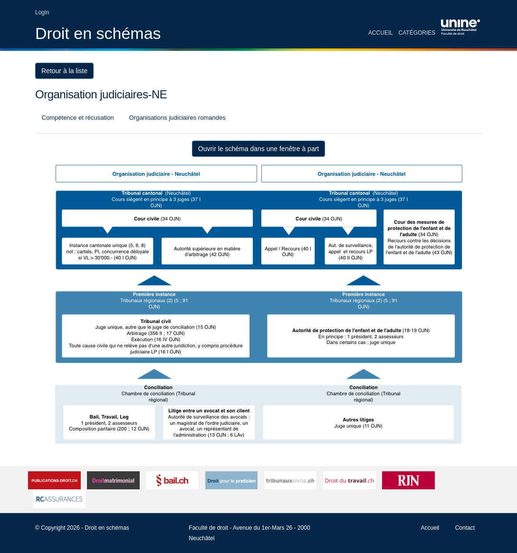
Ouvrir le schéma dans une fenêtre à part (258, 149)
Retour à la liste (64, 71)
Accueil (380, 32)
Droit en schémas (98, 33)
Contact (465, 527)
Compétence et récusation (77, 117)
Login (42, 12)
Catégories (417, 32)
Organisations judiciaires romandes (176, 117)
